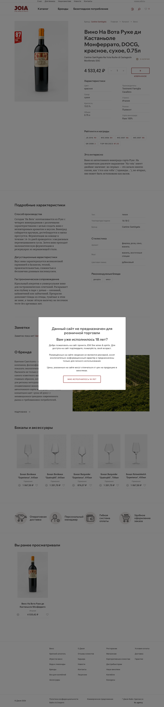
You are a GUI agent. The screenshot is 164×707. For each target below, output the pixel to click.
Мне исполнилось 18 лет (82, 379)
